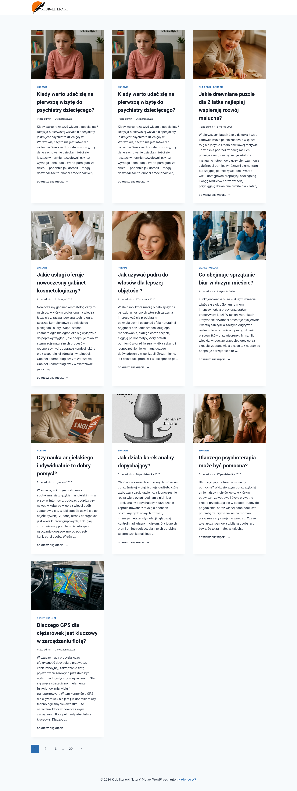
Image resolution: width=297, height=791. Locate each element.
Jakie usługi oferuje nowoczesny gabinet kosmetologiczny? (61, 283)
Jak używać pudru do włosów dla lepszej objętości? (143, 283)
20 (71, 749)
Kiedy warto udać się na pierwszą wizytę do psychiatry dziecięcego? (65, 102)
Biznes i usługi (208, 267)
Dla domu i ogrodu (211, 87)
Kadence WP (187, 779)
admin (47, 118)
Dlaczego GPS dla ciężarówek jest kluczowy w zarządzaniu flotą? (67, 633)
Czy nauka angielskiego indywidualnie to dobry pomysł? (65, 465)
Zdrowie (42, 87)
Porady (122, 267)
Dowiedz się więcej (52, 181)
